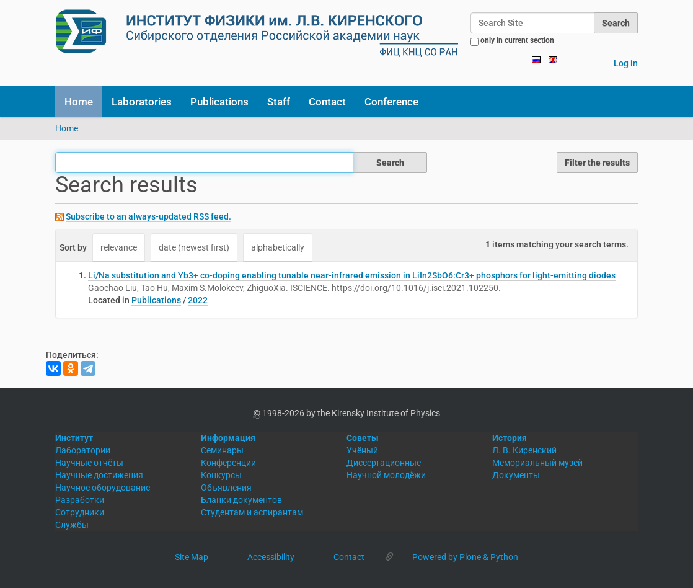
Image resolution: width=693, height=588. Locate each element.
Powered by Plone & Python (465, 557)
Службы (72, 525)
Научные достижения (99, 475)
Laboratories (142, 102)
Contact (327, 102)
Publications (219, 102)
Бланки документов (241, 500)
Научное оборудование (102, 487)
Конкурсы (221, 475)
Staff (278, 102)
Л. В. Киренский (524, 450)
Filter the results (597, 162)
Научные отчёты (89, 463)
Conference (391, 102)
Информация (228, 438)
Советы (362, 438)
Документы (516, 475)
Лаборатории (82, 450)
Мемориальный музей (537, 463)
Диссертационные (383, 463)
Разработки (79, 500)
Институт (74, 438)
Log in (626, 63)
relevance (118, 247)
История (509, 438)
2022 (198, 300)
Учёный (362, 450)
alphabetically (277, 247)
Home (78, 102)
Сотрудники (79, 512)
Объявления (226, 487)
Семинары (222, 450)
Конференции (228, 463)
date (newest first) (194, 247)
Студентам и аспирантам (252, 512)
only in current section (517, 40)
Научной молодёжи (386, 475)
